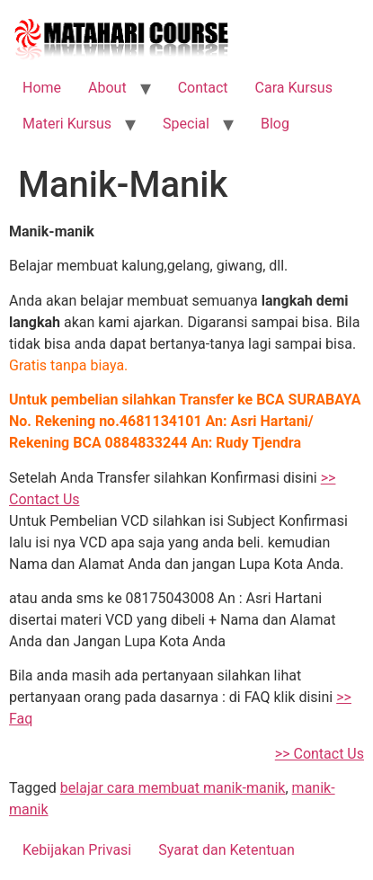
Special (186, 123)
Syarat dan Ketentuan (226, 849)
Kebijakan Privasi (76, 849)
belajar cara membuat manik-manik (173, 787)
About (107, 87)
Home (41, 87)
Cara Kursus (294, 87)
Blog (275, 123)
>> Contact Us (319, 753)
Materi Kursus (66, 123)
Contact (203, 87)
